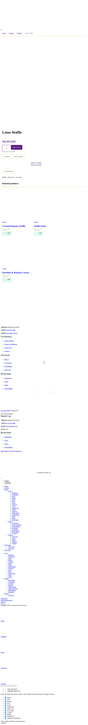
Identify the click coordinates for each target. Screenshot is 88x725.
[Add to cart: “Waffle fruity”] (38, 234)
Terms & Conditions (10, 345)
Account (15, 677)
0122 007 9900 (10, 330)
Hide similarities (11, 689)
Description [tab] (8, 171)
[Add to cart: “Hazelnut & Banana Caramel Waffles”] (7, 280)
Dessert (11, 33)
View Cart (7, 370)
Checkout (15, 661)
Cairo (6, 382)
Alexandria (7, 378)
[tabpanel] (44, 518)
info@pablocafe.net (11, 333)
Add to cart (17, 147)
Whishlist (15, 630)
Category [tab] (7, 483)
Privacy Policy (9, 341)
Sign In (6, 360)
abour (6, 385)
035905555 (4, 599)
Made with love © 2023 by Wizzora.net (11, 451)
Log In (3, 604)
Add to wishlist (18, 156)
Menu (15, 646)
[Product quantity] (8, 148)
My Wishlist (8, 367)
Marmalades (8, 389)
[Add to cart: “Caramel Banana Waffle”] (7, 234)
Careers (7, 351)
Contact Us (8, 348)
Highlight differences (12, 691)
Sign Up (3, 602)
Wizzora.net (52, 392)
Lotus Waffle (37, 165)
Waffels (19, 33)
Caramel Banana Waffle (13, 226)
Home (4, 33)
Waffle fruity (40, 226)
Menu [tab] (6, 481)
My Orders (8, 363)
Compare (7, 156)
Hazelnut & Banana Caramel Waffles (16, 273)
